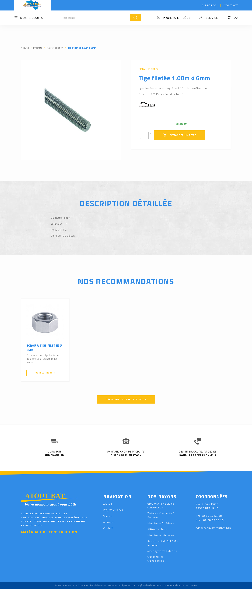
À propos (209, 5)
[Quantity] (144, 135)
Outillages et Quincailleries (155, 558)
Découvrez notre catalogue (126, 399)
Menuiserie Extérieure (160, 523)
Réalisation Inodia (101, 585)
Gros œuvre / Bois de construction (160, 505)
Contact (231, 5)
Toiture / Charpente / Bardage (160, 515)
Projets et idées (176, 17)
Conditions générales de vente (143, 585)
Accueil (107, 504)
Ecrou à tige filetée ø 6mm (44, 347)
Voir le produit (45, 372)
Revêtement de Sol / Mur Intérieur (162, 543)
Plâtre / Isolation (148, 69)
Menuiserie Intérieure (160, 535)
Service (212, 17)
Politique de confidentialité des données (178, 585)
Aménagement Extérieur (162, 551)
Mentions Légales (119, 585)
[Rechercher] (94, 17)
